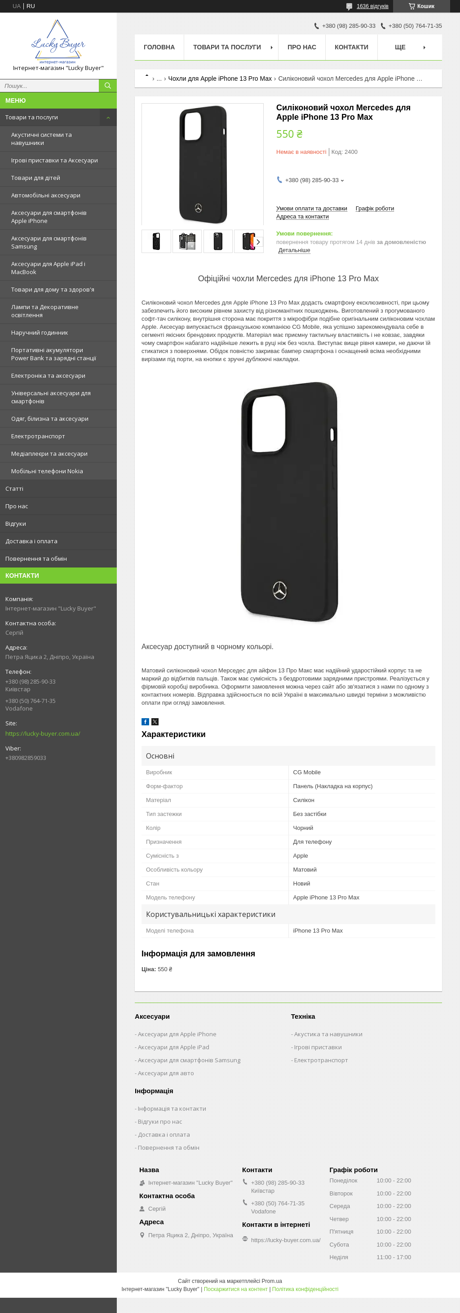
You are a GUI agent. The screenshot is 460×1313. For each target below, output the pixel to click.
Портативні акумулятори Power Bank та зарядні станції (53, 354)
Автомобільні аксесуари (45, 195)
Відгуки (15, 523)
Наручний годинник (39, 332)
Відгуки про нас (160, 1121)
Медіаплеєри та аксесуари (49, 453)
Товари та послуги (31, 117)
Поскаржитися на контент (236, 1289)
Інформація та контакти (172, 1108)
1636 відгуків (373, 6)
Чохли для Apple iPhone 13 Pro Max (220, 78)
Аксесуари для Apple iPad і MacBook (48, 268)
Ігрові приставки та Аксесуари (54, 160)
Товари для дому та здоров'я (52, 289)
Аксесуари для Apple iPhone (177, 1034)
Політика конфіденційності (305, 1289)
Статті (14, 488)
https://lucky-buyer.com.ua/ (42, 733)
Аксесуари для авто (166, 1073)
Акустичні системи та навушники (41, 139)
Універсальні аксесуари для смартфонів (51, 397)
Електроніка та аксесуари (48, 375)
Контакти (351, 47)
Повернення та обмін (36, 558)
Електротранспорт (38, 436)
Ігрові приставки (318, 1047)
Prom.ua (272, 1281)
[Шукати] (108, 85)
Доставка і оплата (31, 541)
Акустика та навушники (328, 1034)
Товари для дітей (35, 178)
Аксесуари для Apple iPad (173, 1047)
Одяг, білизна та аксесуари (49, 418)
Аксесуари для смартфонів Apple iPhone (49, 217)
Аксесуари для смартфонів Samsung (49, 242)
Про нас (16, 506)
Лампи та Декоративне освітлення (45, 311)
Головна (159, 47)
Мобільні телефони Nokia (47, 471)
